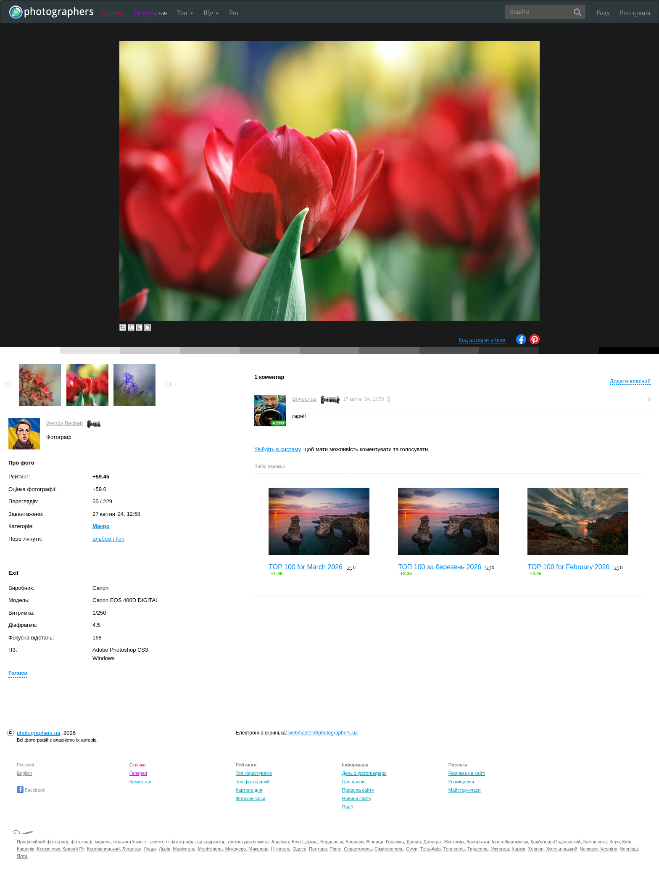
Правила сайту (358, 790)
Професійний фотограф (42, 841)
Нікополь (280, 848)
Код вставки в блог (482, 340)
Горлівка (395, 841)
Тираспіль (478, 848)
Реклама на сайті (466, 773)
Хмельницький (561, 848)
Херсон (535, 848)
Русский (25, 764)
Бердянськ (331, 841)
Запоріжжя (478, 841)
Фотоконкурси (250, 798)
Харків (518, 848)
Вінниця (374, 841)
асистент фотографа (172, 841)
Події (347, 806)
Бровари (354, 841)
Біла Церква (305, 841)
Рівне (335, 848)
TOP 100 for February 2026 (568, 567)
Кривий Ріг (73, 848)
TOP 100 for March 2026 (306, 567)
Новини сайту (357, 798)
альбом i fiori (108, 539)
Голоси (17, 673)
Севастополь (358, 848)
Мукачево (235, 848)
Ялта (22, 856)
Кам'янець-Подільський (555, 841)
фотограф (81, 841)
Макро (101, 526)
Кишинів (25, 848)
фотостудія (240, 841)
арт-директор (211, 841)
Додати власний (630, 381)
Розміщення (461, 781)
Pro (233, 12)
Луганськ (131, 848)
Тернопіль (454, 848)
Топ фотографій (253, 781)
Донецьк (432, 841)
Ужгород (500, 848)
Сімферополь (388, 848)
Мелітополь (210, 848)
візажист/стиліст (130, 841)
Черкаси (589, 848)
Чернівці (629, 848)
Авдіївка (280, 841)
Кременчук (48, 848)
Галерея (150, 12)
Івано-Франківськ (510, 841)
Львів (164, 848)
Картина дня (249, 790)
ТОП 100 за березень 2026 (439, 567)
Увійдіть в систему (277, 449)
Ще (211, 12)
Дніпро (413, 841)
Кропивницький (103, 848)
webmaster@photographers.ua (323, 733)
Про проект (354, 781)
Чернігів (608, 848)
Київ (626, 841)
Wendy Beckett (64, 423)
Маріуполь (184, 848)
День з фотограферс (364, 773)
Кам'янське (595, 841)
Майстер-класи (464, 790)
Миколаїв (258, 848)
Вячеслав (304, 399)
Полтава (318, 848)
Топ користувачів (254, 773)
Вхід (603, 12)
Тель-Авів (430, 848)
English (24, 773)
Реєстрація (635, 12)
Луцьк (150, 848)
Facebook (31, 790)
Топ (185, 12)
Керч (614, 841)
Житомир (454, 841)
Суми (411, 848)
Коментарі (140, 781)
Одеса (299, 848)
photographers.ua (38, 733)
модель (103, 841)
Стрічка (113, 12)
